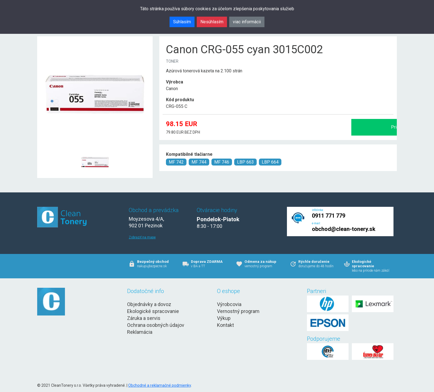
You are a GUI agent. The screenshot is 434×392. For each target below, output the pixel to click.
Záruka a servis (143, 318)
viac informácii (247, 21)
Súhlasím (182, 21)
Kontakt (225, 325)
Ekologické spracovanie (153, 311)
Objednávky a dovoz (149, 304)
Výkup (224, 318)
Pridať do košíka (334, 127)
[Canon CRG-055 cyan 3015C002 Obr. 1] (95, 149)
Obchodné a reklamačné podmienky (159, 385)
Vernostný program (238, 311)
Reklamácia (139, 332)
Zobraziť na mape (142, 237)
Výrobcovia (229, 304)
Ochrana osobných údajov (155, 325)
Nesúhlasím (211, 21)
